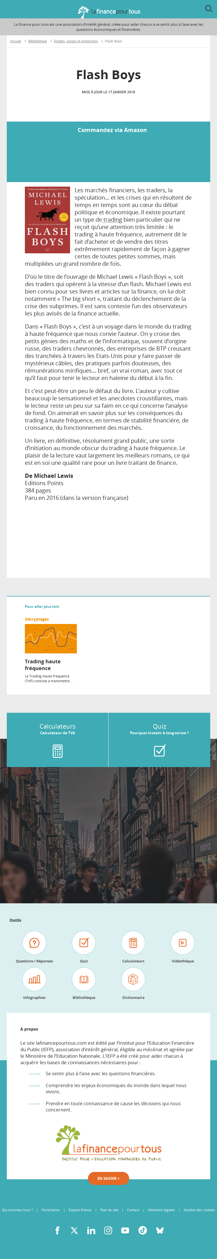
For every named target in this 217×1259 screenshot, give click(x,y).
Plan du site (109, 1210)
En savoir (108, 1178)
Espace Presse (80, 1210)
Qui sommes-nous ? (17, 1210)
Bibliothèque (37, 41)
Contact (133, 1210)
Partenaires (51, 1210)
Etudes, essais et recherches (76, 41)
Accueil (15, 41)
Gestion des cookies (199, 1210)
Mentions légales (161, 1210)
